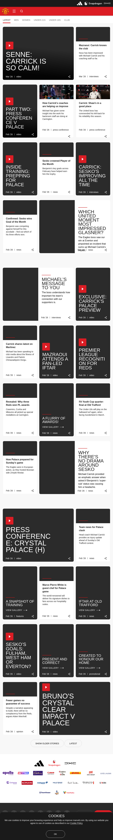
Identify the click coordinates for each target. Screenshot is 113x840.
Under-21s (39, 20)
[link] (69, 77)
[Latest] (73, 743)
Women (26, 20)
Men (16, 20)
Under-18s (55, 20)
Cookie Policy (76, 823)
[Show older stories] (47, 743)
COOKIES (56, 816)
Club (67, 20)
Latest (6, 20)
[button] (14, 11)
